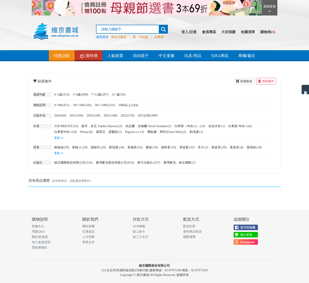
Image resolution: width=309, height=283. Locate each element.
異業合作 (88, 242)
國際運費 (189, 237)
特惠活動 (62, 56)
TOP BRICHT (66, 126)
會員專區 (209, 32)
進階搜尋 (102, 37)
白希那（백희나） (190, 126)
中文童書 (167, 56)
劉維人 (79, 147)
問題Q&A (38, 231)
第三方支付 (140, 237)
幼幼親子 (141, 56)
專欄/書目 (246, 56)
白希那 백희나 (240, 126)
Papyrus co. (134, 132)
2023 (110, 115)
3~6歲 (80, 94)
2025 (76, 115)
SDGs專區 (219, 56)
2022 (127, 115)
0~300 (62, 105)
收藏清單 (248, 32)
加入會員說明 (41, 242)
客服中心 (38, 226)
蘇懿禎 (61, 147)
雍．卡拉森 (140, 37)
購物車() (267, 32)
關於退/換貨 (40, 237)
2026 (60, 115)
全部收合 (244, 81)
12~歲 (118, 94)
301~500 (82, 105)
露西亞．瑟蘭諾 (109, 132)
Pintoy (86, 132)
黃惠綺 (134, 147)
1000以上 (128, 105)
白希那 (159, 37)
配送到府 (189, 226)
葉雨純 (254, 147)
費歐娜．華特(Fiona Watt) (166, 132)
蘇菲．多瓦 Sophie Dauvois (101, 126)
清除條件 (266, 81)
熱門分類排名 (305, 89)
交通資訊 (88, 231)
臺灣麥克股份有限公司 (115, 162)
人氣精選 (115, 56)
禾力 (203, 147)
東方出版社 (148, 162)
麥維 (152, 147)
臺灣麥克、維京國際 (179, 162)
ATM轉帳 (139, 226)
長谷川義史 (119, 37)
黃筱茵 (186, 147)
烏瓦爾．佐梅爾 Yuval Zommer (148, 126)
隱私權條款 (39, 247)
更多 (58, 138)
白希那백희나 (65, 132)
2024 (93, 115)
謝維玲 (98, 147)
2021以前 (147, 115)
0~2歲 (61, 94)
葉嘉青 (236, 147)
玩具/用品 (192, 56)
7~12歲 (99, 94)
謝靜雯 (168, 147)
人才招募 (88, 237)
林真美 (218, 147)
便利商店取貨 (192, 231)
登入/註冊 (188, 32)
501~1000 (105, 105)
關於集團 (88, 226)
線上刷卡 (139, 231)
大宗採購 (228, 32)
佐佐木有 (216, 126)
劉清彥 (196, 132)
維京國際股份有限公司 (73, 162)
